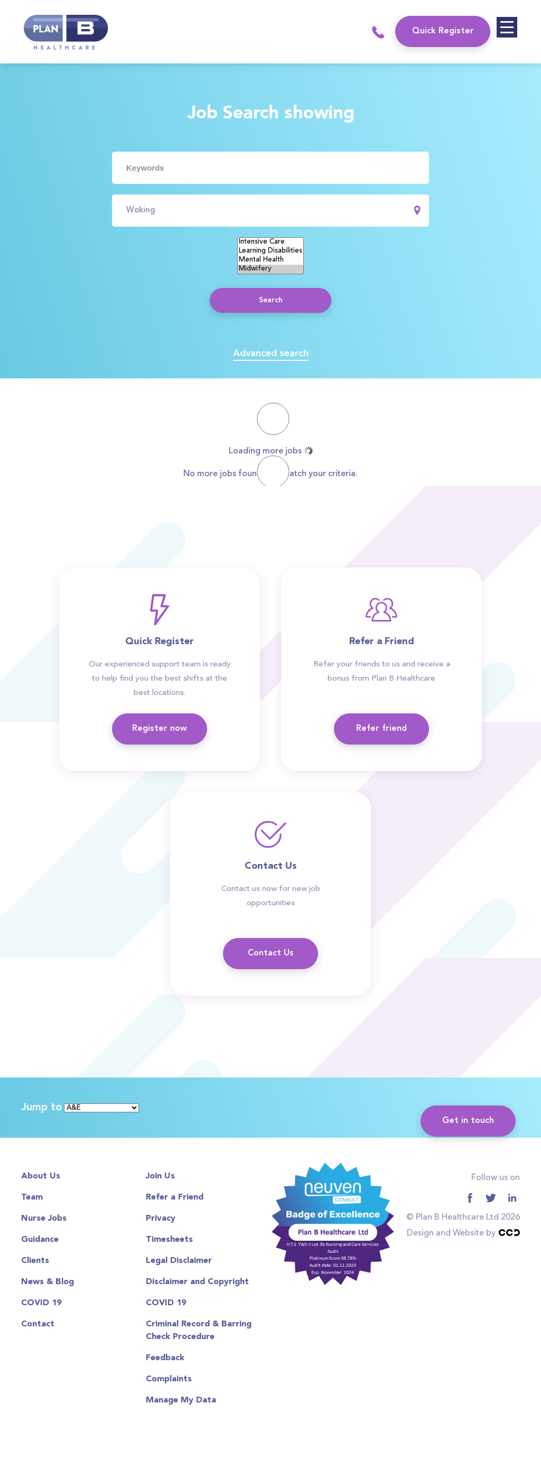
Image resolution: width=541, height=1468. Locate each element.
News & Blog (47, 1282)
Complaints (169, 1379)
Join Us (160, 1176)
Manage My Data (181, 1400)
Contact (37, 1324)
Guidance (40, 1239)
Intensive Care (270, 242)
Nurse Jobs (44, 1218)
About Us (40, 1176)
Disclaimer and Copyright (197, 1282)
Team (32, 1197)
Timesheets (169, 1239)
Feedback (165, 1358)
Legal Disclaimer (179, 1261)
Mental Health (270, 260)
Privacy (160, 1218)
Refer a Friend (174, 1197)
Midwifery (270, 269)
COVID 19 (41, 1303)
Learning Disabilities (270, 251)
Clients (35, 1261)
